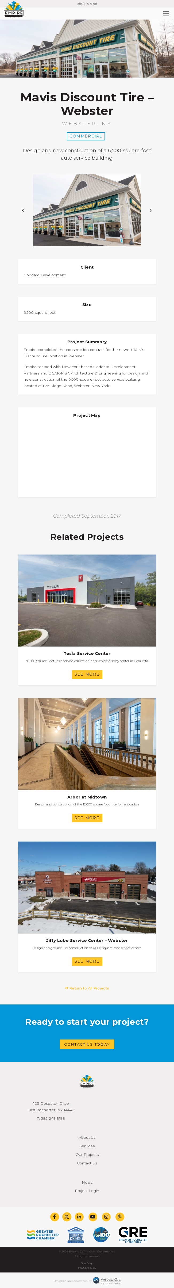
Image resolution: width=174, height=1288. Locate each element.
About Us (87, 1137)
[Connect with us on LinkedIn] (79, 1216)
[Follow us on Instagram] (106, 1216)
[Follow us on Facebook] (54, 1216)
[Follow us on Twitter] (66, 1216)
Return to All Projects (87, 988)
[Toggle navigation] (166, 14)
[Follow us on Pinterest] (119, 1216)
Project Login (87, 1190)
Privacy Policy (87, 1268)
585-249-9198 (87, 4)
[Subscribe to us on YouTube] (92, 1216)
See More (87, 674)
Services (87, 1146)
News (87, 1182)
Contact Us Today (87, 1044)
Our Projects (87, 1154)
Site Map (87, 1263)
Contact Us (87, 1163)
